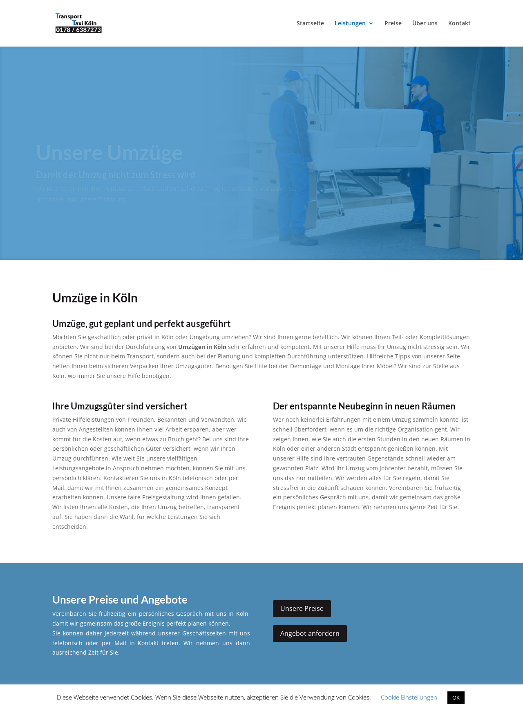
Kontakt (459, 23)
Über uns (425, 23)
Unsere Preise (302, 608)
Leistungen (350, 23)
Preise (393, 23)
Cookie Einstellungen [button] (409, 697)
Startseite (310, 23)
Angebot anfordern (310, 633)
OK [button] (456, 697)
